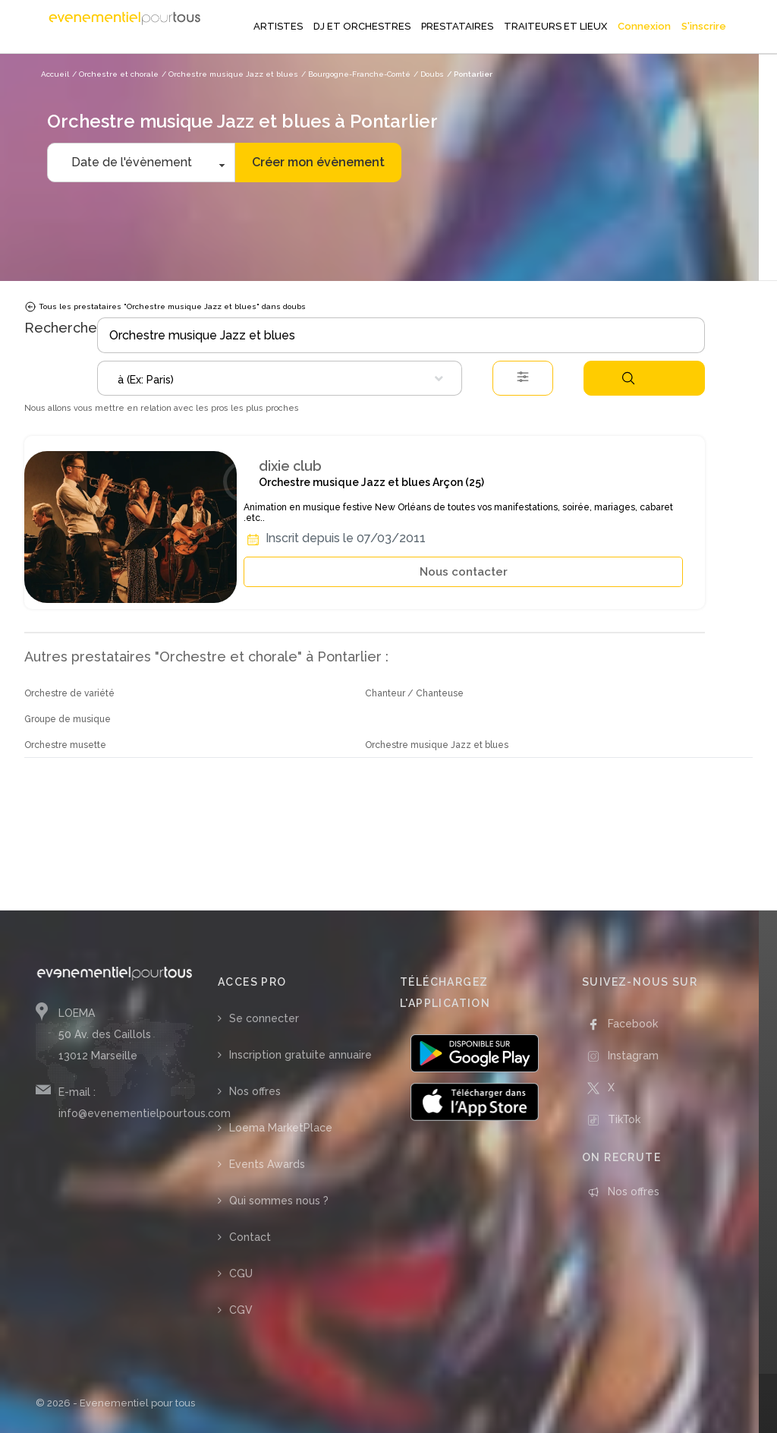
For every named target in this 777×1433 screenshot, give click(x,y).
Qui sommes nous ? (279, 1201)
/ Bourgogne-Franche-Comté (356, 74)
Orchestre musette (65, 745)
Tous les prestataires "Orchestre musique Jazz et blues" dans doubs (165, 307)
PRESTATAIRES (457, 26)
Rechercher (628, 378)
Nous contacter (464, 572)
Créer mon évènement (318, 162)
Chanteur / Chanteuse (414, 693)
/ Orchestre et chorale (115, 74)
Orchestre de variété (69, 693)
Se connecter (264, 1018)
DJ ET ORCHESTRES (362, 26)
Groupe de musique (67, 719)
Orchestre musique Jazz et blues (436, 745)
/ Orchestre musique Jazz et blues (230, 74)
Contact (250, 1237)
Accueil (55, 74)
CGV (241, 1310)
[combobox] (279, 378)
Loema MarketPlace (280, 1128)
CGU (241, 1273)
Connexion (644, 26)
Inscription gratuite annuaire (300, 1055)
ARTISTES (278, 26)
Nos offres (255, 1091)
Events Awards (267, 1164)
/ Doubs (429, 74)
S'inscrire (703, 26)
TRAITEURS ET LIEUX (555, 26)
